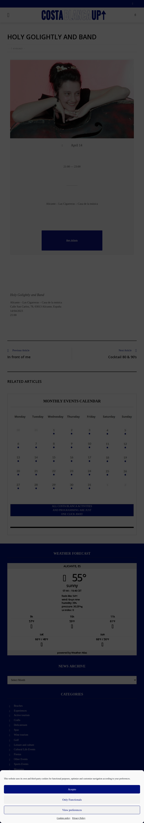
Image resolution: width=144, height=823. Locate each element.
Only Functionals (72, 799)
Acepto (72, 789)
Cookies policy (63, 818)
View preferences (72, 810)
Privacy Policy (78, 818)
